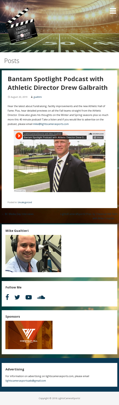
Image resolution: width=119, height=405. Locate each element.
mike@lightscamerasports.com (51, 124)
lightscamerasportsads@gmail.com (25, 380)
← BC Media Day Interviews (18, 214)
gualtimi (37, 96)
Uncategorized (25, 202)
